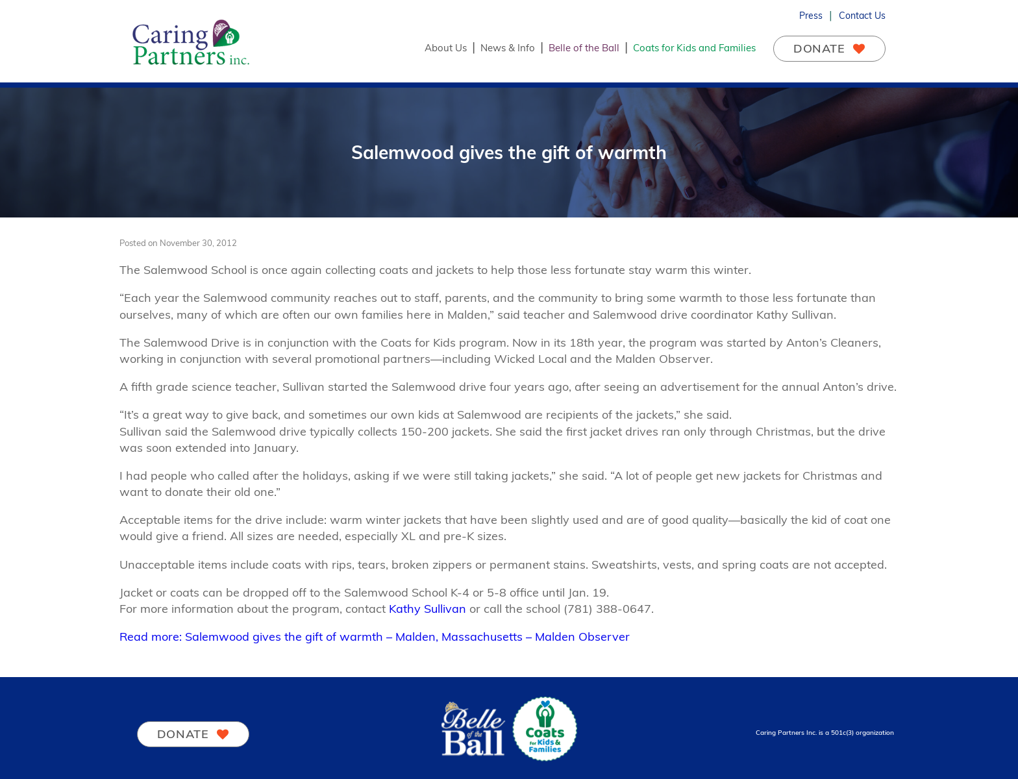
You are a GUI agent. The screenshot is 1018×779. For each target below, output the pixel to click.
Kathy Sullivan (427, 608)
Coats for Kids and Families (694, 48)
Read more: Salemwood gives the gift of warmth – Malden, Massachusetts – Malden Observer (374, 636)
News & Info (507, 48)
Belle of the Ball (584, 48)
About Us (446, 48)
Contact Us (862, 15)
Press (811, 15)
